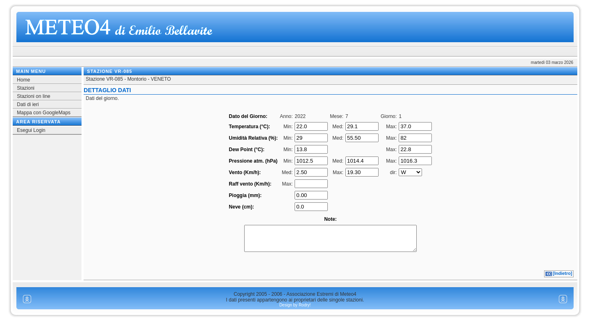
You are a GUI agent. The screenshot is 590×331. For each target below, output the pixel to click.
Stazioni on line (33, 96)
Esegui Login (31, 130)
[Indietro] (562, 278)
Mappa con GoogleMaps (43, 113)
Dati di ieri (28, 104)
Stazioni (25, 88)
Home (23, 80)
